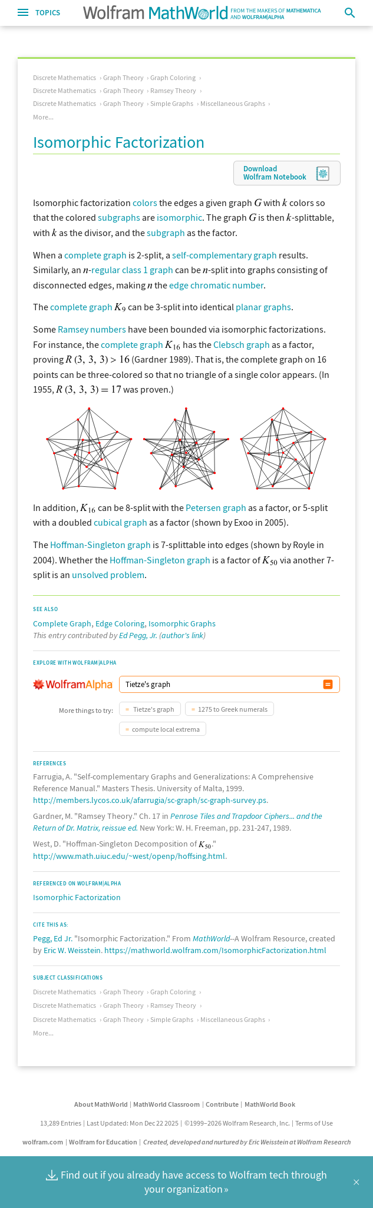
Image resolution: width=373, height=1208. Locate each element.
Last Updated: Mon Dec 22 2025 (133, 1123)
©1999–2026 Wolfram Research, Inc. (237, 1123)
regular (105, 270)
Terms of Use (314, 1123)
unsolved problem (108, 574)
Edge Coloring (119, 623)
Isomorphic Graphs (182, 623)
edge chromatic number (216, 285)
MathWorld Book (270, 1104)
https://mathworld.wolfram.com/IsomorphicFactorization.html (215, 950)
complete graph (95, 255)
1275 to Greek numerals (233, 709)
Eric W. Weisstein (72, 950)
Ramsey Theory (173, 90)
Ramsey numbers (92, 329)
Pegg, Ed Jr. (52, 938)
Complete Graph (62, 623)
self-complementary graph (224, 255)
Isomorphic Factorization (77, 897)
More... (43, 116)
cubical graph (120, 522)
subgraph (166, 232)
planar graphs (263, 307)
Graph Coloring (173, 77)
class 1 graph (147, 270)
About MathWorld (101, 1104)
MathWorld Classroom (166, 1104)
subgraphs (119, 217)
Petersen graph (216, 507)
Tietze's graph (153, 709)
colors (145, 202)
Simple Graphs (171, 103)
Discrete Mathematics (64, 77)
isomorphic (179, 217)
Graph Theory (123, 77)
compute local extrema (166, 729)
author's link (182, 635)
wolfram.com (42, 1141)
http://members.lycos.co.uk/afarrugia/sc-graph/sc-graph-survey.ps (149, 800)
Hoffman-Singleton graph (100, 544)
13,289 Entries (60, 1123)
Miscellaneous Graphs (232, 103)
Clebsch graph (241, 344)
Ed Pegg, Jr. (138, 635)
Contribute (222, 1104)
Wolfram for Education (103, 1141)
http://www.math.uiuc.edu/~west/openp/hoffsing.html (129, 856)
